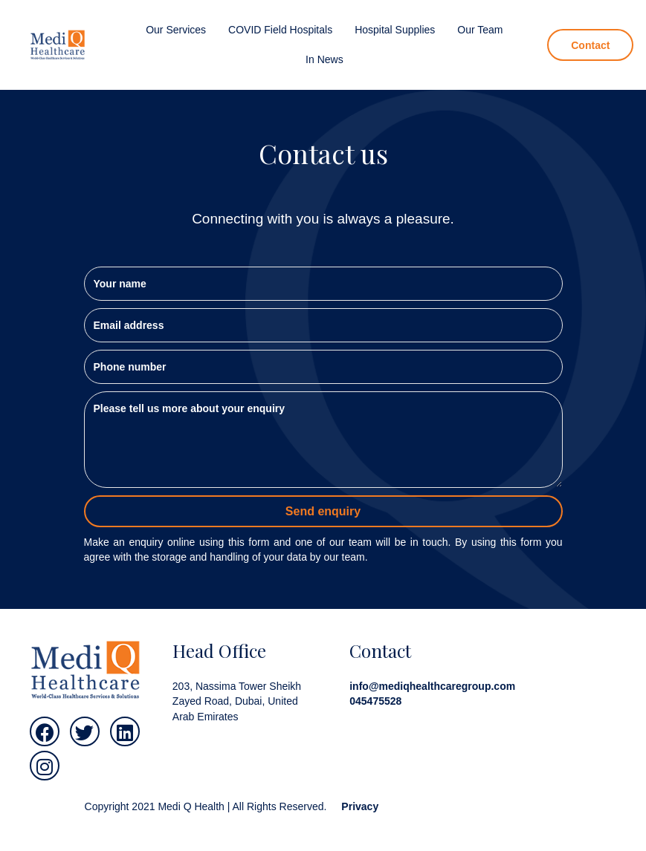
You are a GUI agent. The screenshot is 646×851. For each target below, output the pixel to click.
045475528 (375, 701)
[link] (176, 30)
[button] (44, 731)
